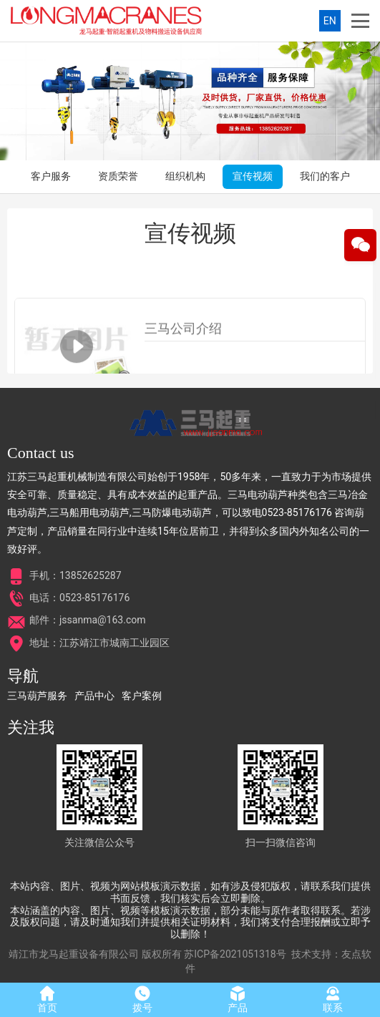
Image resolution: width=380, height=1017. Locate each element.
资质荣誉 (118, 176)
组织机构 (185, 176)
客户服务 (51, 176)
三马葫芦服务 (37, 695)
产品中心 (94, 695)
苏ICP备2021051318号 (235, 954)
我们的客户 (325, 176)
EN (329, 20)
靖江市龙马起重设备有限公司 (74, 954)
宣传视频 (253, 176)
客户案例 (142, 695)
